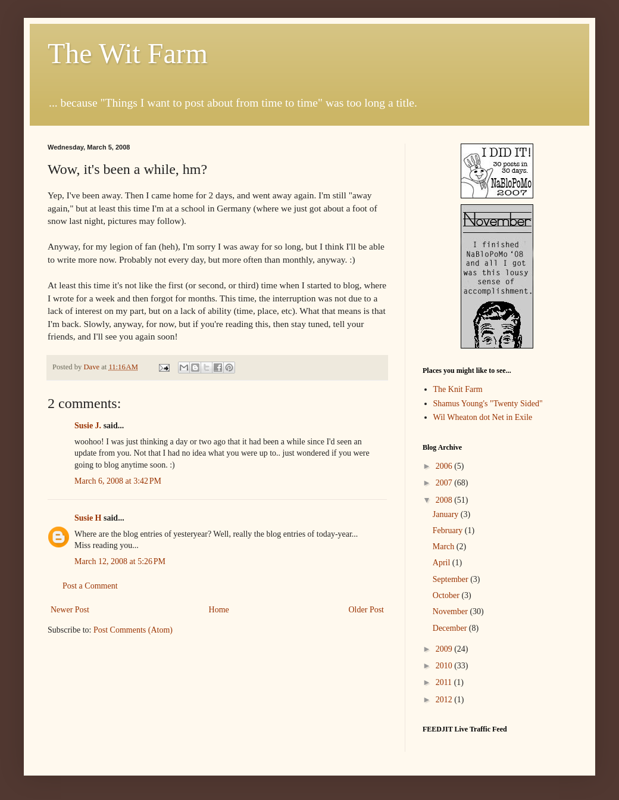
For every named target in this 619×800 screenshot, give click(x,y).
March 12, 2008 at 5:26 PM (119, 561)
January (447, 514)
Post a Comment (90, 585)
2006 (445, 466)
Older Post (366, 609)
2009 (445, 649)
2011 (445, 682)
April (442, 562)
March (445, 546)
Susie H (88, 517)
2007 (445, 482)
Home (219, 609)
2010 (445, 665)
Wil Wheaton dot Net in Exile (483, 417)
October (447, 595)
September (451, 579)
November (451, 611)
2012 (445, 699)
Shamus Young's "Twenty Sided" (488, 403)
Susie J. (87, 425)
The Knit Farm (458, 389)
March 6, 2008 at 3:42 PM (117, 481)
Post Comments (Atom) (133, 629)
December (451, 628)
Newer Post (70, 609)
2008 (445, 500)
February (449, 530)
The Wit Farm (128, 53)
